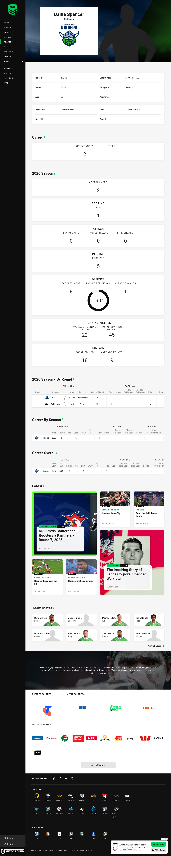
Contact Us (74, 850)
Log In (8, 844)
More (13, 61)
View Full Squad (155, 646)
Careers (59, 850)
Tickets (7, 73)
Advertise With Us (86, 850)
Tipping (8, 56)
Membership (9, 68)
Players (8, 42)
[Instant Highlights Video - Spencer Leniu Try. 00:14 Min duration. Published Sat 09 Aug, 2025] (115, 509)
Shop (6, 82)
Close (164, 839)
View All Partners (98, 765)
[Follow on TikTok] (54, 778)
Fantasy (8, 52)
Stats (7, 47)
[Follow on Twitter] (66, 778)
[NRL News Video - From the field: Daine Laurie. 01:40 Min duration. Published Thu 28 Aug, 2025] (149, 509)
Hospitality (9, 78)
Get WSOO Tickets (158, 850)
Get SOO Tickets (158, 844)
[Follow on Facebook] (60, 778)
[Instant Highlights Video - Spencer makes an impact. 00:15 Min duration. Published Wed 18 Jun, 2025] (81, 577)
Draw (7, 32)
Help (66, 850)
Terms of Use (36, 850)
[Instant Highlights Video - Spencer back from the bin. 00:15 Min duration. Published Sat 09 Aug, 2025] (47, 577)
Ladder (8, 37)
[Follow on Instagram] (72, 778)
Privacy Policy (48, 850)
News (7, 22)
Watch (7, 27)
